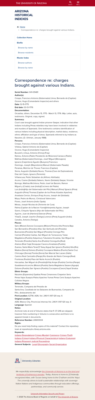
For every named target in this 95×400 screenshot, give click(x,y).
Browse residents (25, 52)
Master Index (23, 58)
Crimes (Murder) (42, 335)
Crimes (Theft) (66, 335)
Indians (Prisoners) (23, 341)
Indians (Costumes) (67, 338)
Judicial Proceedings (40, 341)
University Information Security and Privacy (47, 394)
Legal (34, 344)
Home (22, 27)
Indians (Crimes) (22, 338)
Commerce (55, 335)
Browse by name (25, 47)
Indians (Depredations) (25, 335)
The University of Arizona (68, 397)
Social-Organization (58, 344)
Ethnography (43, 344)
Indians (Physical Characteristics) (43, 338)
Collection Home (24, 37)
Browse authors (25, 63)
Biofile (20, 43)
